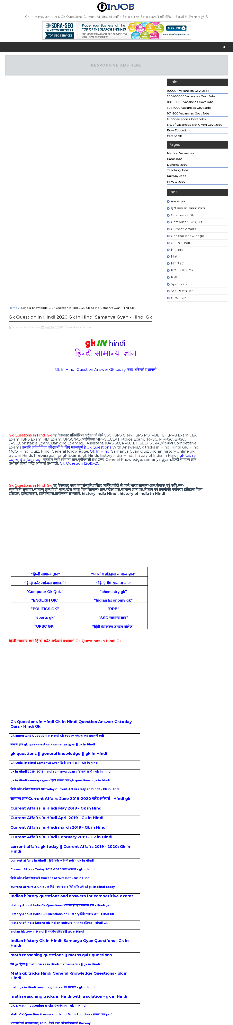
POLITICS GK (182, 273)
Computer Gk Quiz (187, 225)
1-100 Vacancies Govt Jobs (186, 122)
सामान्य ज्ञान (178, 204)
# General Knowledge (33, 1002)
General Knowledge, (78, 110)
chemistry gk (182, 218)
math (175, 259)
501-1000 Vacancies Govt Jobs (189, 110)
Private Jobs (176, 184)
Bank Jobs (174, 162)
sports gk (179, 287)
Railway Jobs (176, 179)
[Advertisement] (80, 188)
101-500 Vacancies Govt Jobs (188, 116)
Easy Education (178, 133)
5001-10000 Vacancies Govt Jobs (191, 99)
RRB (175, 280)
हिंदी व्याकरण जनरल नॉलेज (188, 211)
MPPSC (177, 266)
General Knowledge (187, 239)
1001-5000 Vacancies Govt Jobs (190, 105)
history (177, 252)
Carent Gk (174, 139)
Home (13, 83)
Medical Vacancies (180, 156)
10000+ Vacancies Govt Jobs (188, 94)
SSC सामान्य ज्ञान (182, 294)
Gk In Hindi (180, 246)
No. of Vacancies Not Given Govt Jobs (194, 128)
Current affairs (183, 232)
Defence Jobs (177, 167)
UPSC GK (179, 301)
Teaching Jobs (177, 173)
